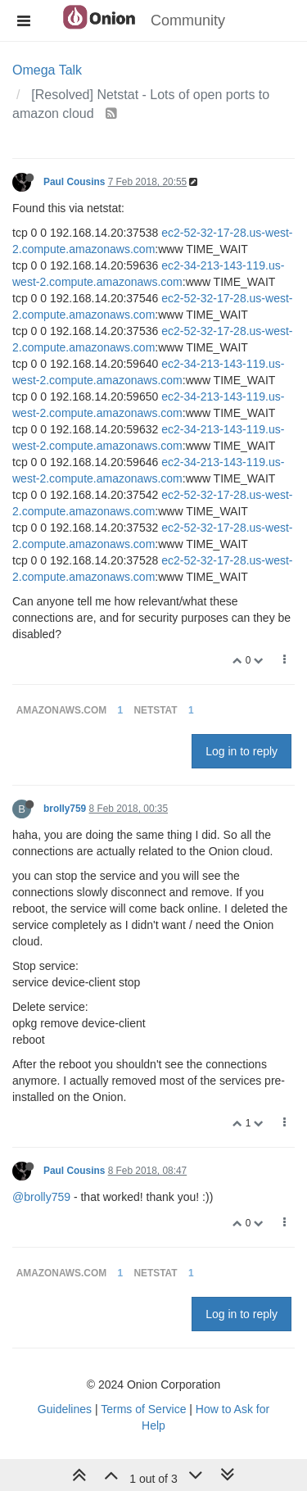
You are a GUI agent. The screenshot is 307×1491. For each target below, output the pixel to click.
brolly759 (64, 808)
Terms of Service (143, 1409)
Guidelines (65, 1409)
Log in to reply (241, 751)
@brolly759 (41, 1196)
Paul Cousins (74, 182)
